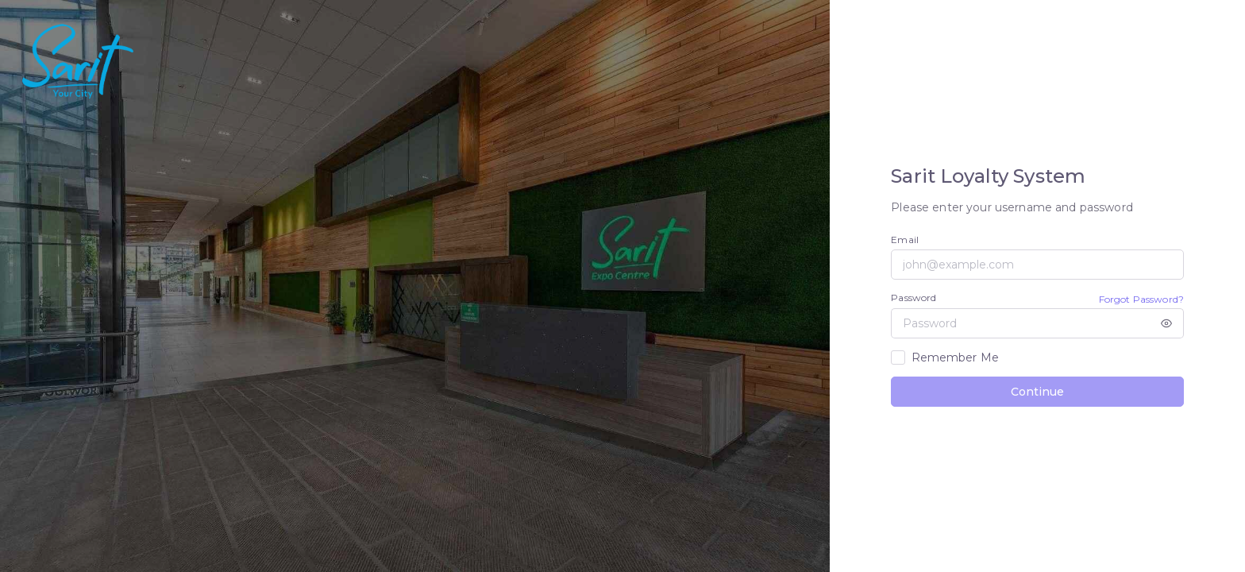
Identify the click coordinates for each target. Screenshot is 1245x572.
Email (905, 239)
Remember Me (956, 357)
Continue (1037, 392)
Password (913, 297)
